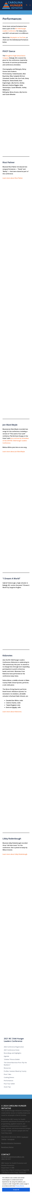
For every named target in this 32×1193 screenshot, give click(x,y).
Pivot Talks (7, 1074)
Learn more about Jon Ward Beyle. (14, 451)
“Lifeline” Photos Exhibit (12, 1059)
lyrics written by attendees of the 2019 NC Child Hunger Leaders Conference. (16, 440)
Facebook (25, 1137)
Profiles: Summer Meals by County (15, 1071)
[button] (26, 5)
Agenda (6, 1056)
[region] (16, 1183)
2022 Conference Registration (14, 1047)
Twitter (3, 1139)
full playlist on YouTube (18, 37)
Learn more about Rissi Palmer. (13, 178)
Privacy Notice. (20, 1186)
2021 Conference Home (11, 1050)
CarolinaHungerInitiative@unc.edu (12, 1157)
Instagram (11, 1139)
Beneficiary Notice (7, 1147)
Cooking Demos (9, 1077)
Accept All (16, 1189)
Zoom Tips (7, 1087)
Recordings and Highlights (12, 1053)
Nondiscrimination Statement (11, 1143)
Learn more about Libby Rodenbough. (15, 854)
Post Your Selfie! (9, 1084)
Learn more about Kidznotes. (12, 712)
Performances (8, 1081)
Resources (7, 1068)
